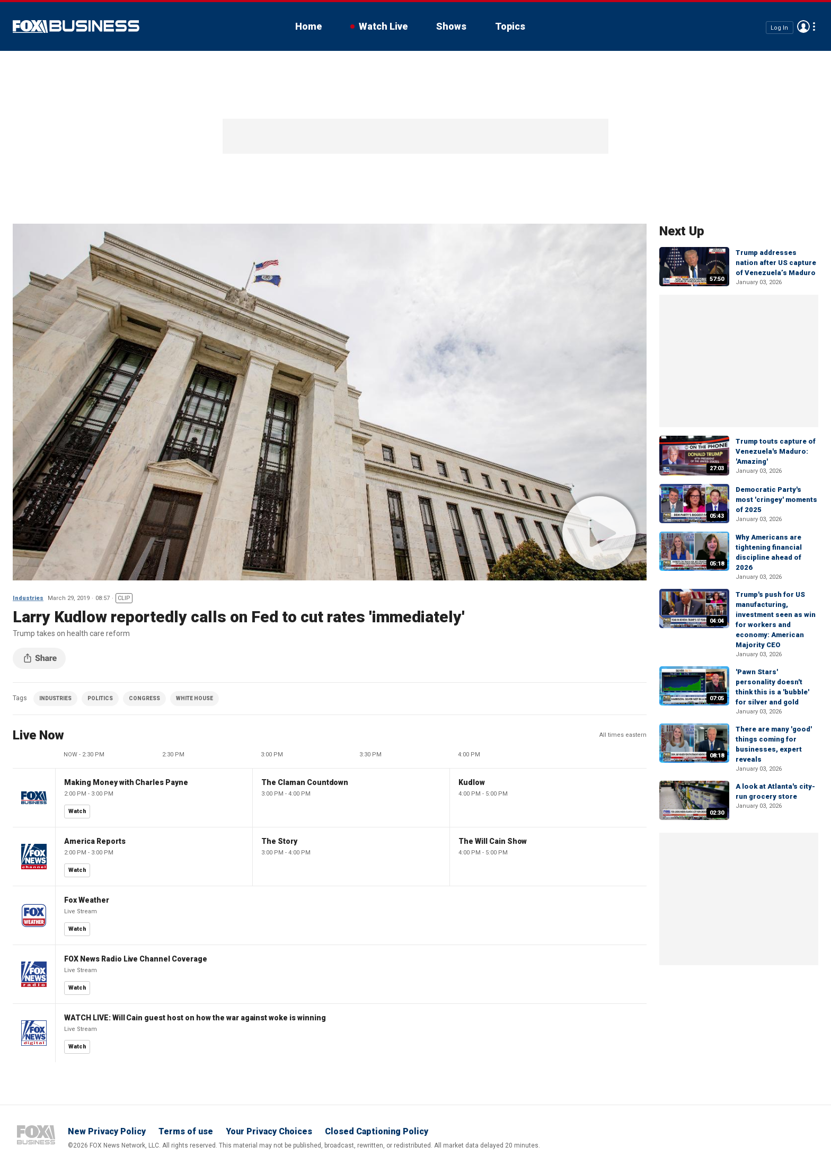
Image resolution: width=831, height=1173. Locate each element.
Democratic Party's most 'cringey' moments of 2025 (776, 500)
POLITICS (100, 698)
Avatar (803, 26)
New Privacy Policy (107, 1131)
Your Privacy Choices (269, 1131)
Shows (451, 26)
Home (308, 26)
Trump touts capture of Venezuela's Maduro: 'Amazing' (776, 451)
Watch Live (383, 26)
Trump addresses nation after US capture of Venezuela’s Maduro (776, 263)
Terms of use (185, 1131)
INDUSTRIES (55, 698)
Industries (28, 598)
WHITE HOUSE (194, 698)
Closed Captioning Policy (376, 1131)
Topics (510, 26)
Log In (779, 27)
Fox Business (76, 26)
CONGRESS (144, 698)
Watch (77, 811)
